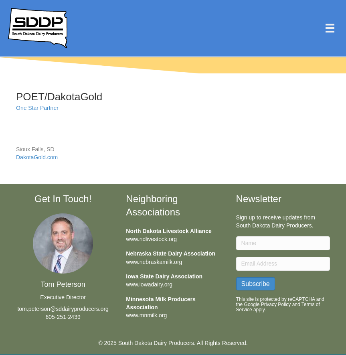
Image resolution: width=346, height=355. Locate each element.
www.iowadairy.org (149, 284)
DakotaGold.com (37, 157)
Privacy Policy (276, 304)
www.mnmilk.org (146, 315)
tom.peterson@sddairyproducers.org (62, 309)
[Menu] (330, 28)
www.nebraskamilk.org (154, 262)
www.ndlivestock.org (151, 239)
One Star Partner (37, 108)
